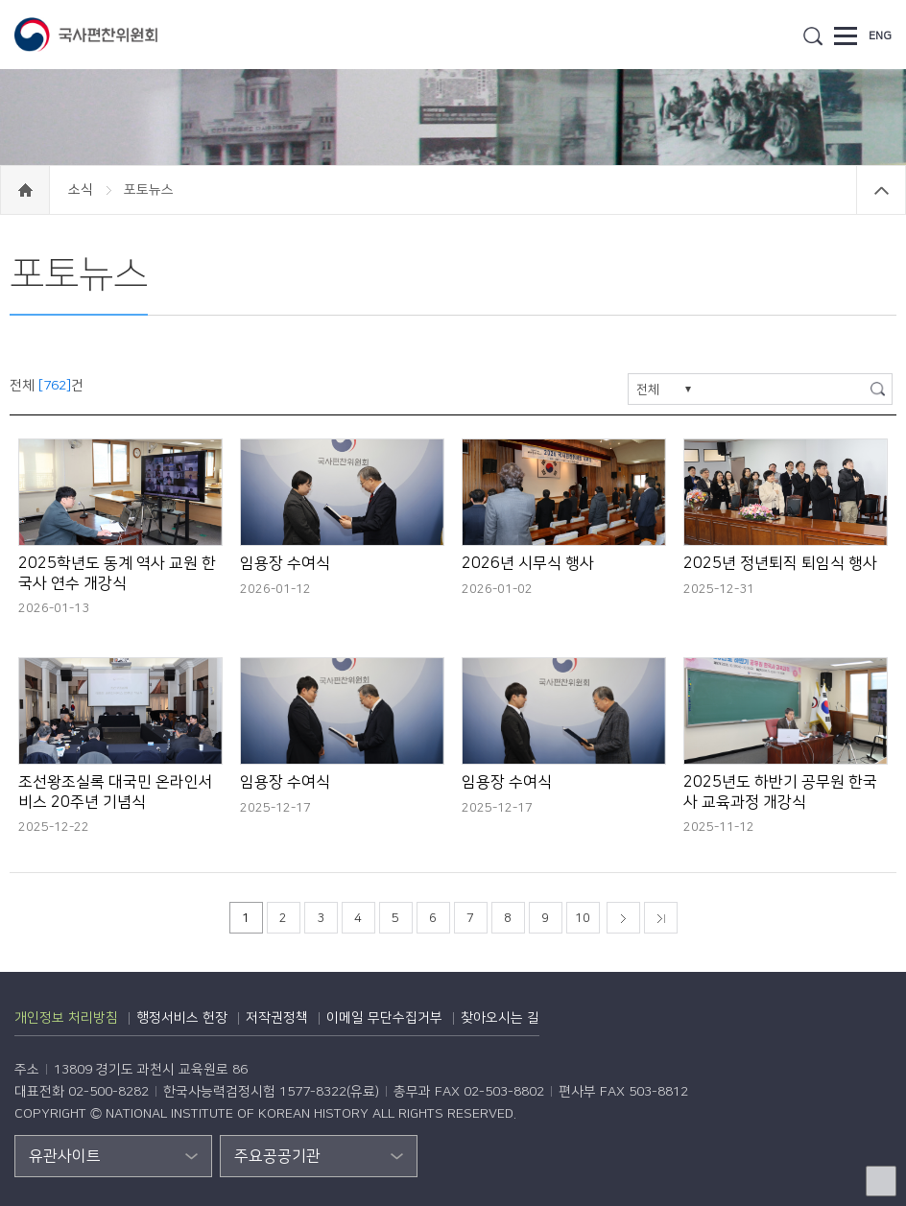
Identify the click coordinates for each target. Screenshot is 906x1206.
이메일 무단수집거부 (384, 1018)
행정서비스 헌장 (181, 1018)
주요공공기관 (277, 1156)
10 (582, 918)
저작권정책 (277, 1018)
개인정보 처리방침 (66, 1018)
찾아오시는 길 (500, 1018)
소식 (82, 190)
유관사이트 (65, 1156)
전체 (647, 389)
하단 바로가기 (0, 0)
